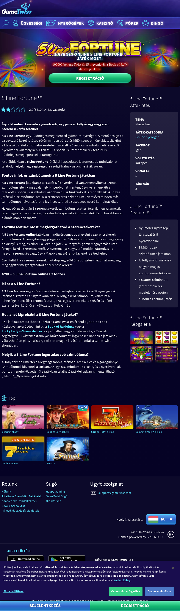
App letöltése (19, 551)
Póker (127, 23)
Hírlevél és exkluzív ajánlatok (20, 511)
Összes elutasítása (159, 598)
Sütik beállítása (13, 598)
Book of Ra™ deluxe (58, 431)
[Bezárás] (173, 574)
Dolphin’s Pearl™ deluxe (149, 431)
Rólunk (6, 491)
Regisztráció (90, 78)
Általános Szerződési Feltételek (22, 496)
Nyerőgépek (64, 23)
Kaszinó (100, 23)
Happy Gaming (55, 491)
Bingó (152, 23)
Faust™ (51, 463)
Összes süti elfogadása (125, 598)
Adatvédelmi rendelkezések (19, 501)
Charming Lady (10, 431)
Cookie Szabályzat (13, 506)
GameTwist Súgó (56, 496)
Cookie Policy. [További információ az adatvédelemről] (122, 586)
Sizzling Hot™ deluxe (102, 431)
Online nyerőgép (147, 137)
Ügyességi (27, 23)
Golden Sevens (10, 463)
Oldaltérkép (53, 501)
